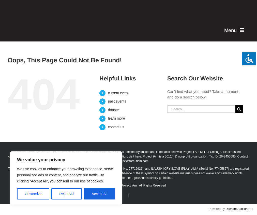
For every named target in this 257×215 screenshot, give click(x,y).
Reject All (66, 194)
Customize (33, 194)
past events (117, 101)
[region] (66, 178)
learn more (116, 118)
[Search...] (201, 109)
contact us (116, 127)
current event (118, 93)
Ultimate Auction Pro (239, 209)
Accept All (99, 194)
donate (113, 110)
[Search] (239, 109)
